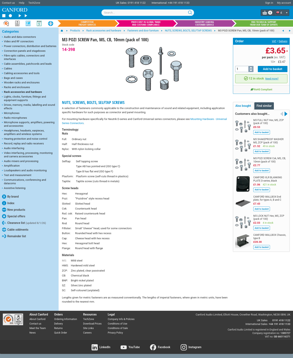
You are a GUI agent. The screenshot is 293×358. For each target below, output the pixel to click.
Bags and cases (12, 78)
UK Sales (262, 320)
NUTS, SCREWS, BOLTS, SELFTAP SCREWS (93, 102)
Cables (7, 69)
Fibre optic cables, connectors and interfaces (23, 57)
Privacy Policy (115, 332)
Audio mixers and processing (20, 161)
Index (8, 203)
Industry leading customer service (204, 23)
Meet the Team (37, 328)
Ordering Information (65, 319)
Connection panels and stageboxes (23, 51)
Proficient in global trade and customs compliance (145, 23)
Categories (10, 31)
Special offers (13, 216)
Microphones (11, 113)
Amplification (11, 166)
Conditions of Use (117, 323)
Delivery (283, 41)
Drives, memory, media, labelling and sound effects (28, 106)
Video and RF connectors (18, 42)
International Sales (256, 324)
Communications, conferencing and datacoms (24, 181)
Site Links (88, 328)
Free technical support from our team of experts (264, 23)
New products (13, 210)
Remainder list (14, 236)
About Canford (37, 319)
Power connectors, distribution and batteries (29, 46)
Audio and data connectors (19, 37)
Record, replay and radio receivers (23, 144)
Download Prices (92, 323)
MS (64, 260)
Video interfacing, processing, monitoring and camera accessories (27, 154)
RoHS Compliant (261, 89)
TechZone (34, 2)
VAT (274, 41)
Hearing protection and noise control (24, 139)
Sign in (269, 2)
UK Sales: (121, 2)
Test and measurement (16, 175)
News (32, 332)
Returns (58, 328)
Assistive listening (14, 188)
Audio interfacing (13, 148)
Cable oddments (15, 230)
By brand (10, 197)
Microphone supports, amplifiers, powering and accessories (28, 124)
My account (284, 2)
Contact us (8, 2)
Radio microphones (14, 118)
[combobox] (147, 12)
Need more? (271, 78)
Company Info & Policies (121, 319)
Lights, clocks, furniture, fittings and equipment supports (24, 98)
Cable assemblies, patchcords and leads (27, 64)
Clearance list (24, 223)
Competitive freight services (87, 23)
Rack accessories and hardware (22, 92)
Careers (87, 332)
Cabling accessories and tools (21, 73)
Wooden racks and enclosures (21, 83)
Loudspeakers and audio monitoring (24, 171)
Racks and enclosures (16, 87)
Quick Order (60, 332)
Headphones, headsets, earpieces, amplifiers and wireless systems (23, 132)
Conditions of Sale (118, 328)
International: (159, 2)
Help (21, 2)
